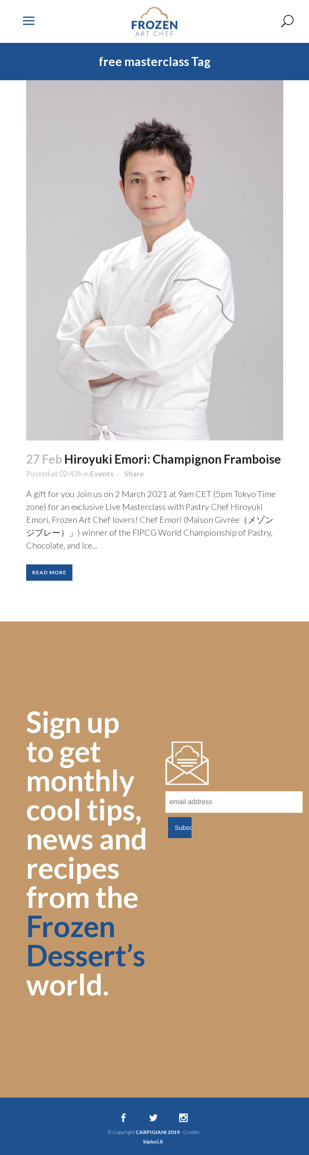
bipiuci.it (153, 1141)
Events (102, 473)
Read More (49, 572)
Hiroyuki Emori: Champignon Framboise (172, 459)
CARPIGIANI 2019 (157, 1132)
